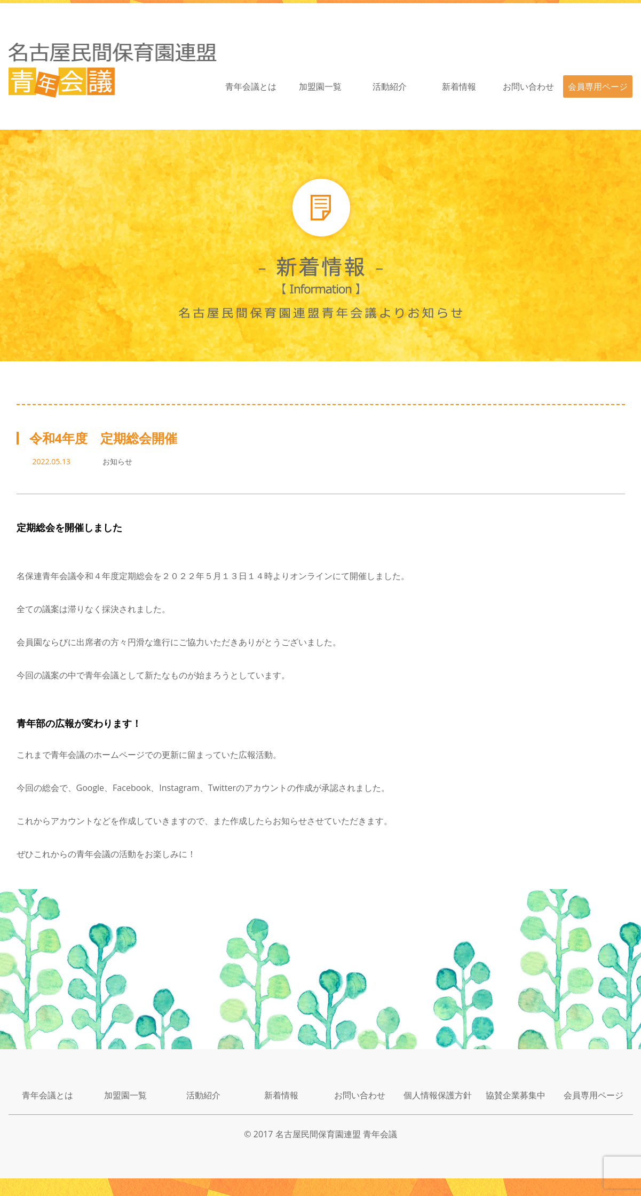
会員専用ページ (598, 86)
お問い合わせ (528, 86)
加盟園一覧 (320, 86)
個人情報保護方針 (437, 1095)
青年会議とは (250, 86)
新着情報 (459, 86)
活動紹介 (390, 86)
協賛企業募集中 (515, 1095)
